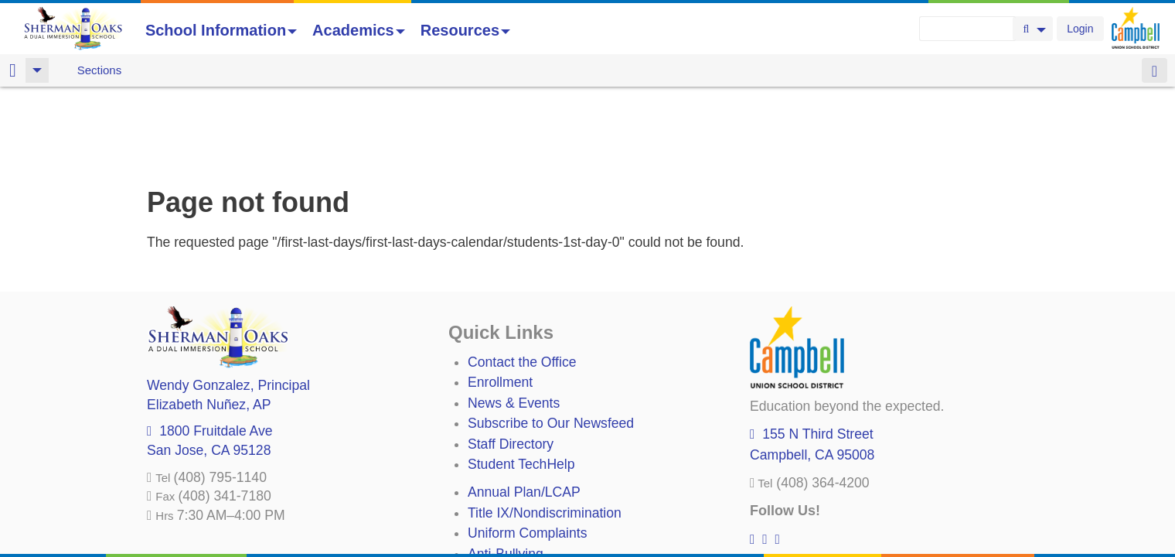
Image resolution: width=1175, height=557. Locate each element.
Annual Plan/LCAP (524, 411)
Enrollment (500, 301)
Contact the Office (522, 281)
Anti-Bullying (505, 472)
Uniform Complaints (527, 452)
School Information (221, 30)
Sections (99, 70)
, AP (209, 323)
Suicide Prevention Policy (545, 493)
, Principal (228, 304)
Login (1080, 28)
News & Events (514, 322)
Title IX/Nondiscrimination (545, 431)
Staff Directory (510, 363)
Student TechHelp (521, 383)
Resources (465, 30)
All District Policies (523, 513)
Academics (358, 30)
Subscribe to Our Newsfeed (551, 342)
